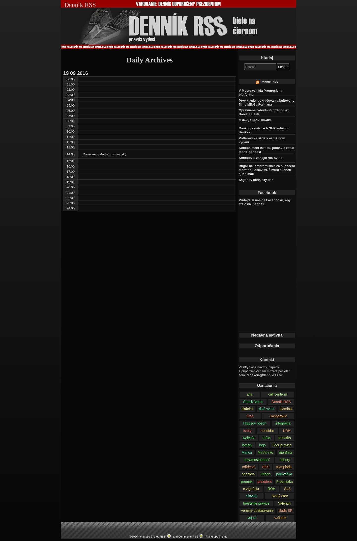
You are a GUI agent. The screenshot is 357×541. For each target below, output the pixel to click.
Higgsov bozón (254, 423)
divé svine (266, 409)
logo (262, 445)
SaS (287, 489)
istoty (247, 431)
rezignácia (251, 489)
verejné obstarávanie (257, 511)
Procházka (284, 482)
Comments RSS (188, 536)
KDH (287, 431)
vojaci (251, 518)
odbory (284, 460)
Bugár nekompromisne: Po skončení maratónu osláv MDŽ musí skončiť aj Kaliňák (267, 170)
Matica (247, 453)
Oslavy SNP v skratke (255, 120)
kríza (266, 438)
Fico (250, 416)
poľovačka (284, 474)
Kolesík (248, 438)
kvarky (247, 445)
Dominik (286, 409)
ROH (271, 489)
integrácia (283, 423)
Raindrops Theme (216, 536)
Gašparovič (278, 416)
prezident (264, 482)
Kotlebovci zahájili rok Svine (260, 158)
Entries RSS (158, 536)
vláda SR (285, 511)
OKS (265, 467)
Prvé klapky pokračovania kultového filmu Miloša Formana (267, 102)
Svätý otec (279, 496)
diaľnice (247, 409)
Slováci (251, 496)
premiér (247, 482)
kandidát (267, 431)
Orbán (265, 474)
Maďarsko (265, 453)
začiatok (280, 518)
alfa (249, 394)
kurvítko (285, 438)
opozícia (248, 474)
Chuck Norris (253, 402)
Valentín (284, 503)
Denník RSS (269, 82)
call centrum (277, 394)
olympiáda (284, 467)
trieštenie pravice (256, 503)
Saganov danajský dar (256, 180)
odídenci (248, 467)
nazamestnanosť (256, 460)
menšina (285, 453)
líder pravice (282, 445)
